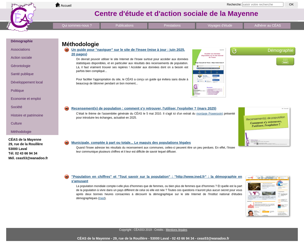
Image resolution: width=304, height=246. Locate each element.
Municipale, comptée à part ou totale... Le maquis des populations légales (131, 143)
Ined (101, 198)
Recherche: (234, 4)
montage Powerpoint (209, 113)
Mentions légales (176, 230)
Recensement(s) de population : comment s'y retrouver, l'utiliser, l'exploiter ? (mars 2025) (143, 108)
